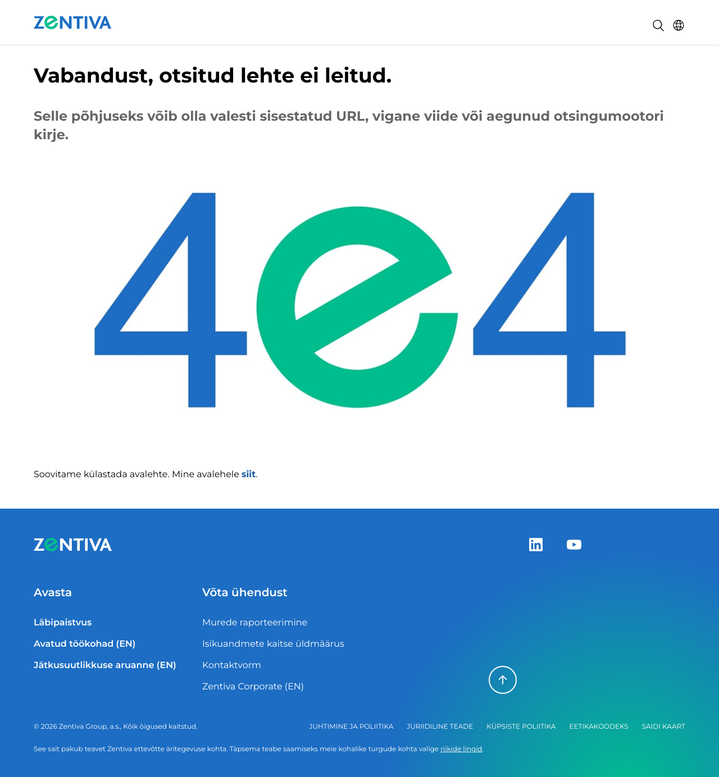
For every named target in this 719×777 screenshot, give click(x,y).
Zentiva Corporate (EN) (253, 687)
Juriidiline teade (440, 727)
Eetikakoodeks (598, 727)
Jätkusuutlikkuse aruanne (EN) (105, 665)
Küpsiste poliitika (521, 727)
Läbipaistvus (63, 623)
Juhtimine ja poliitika (352, 727)
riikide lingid (461, 749)
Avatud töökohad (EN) (84, 644)
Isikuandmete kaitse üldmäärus (273, 644)
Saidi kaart (663, 727)
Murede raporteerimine (254, 623)
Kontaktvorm (231, 665)
